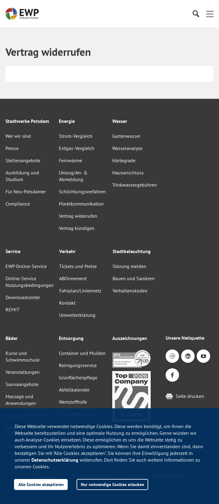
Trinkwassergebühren (134, 185)
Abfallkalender (74, 390)
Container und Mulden (82, 353)
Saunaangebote (21, 384)
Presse (12, 148)
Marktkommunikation (81, 204)
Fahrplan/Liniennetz (80, 291)
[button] (210, 13)
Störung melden (129, 266)
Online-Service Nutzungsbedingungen (29, 281)
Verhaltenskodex (130, 291)
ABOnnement (73, 278)
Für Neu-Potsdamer (25, 191)
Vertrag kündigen (77, 228)
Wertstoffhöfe (73, 402)
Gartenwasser (126, 136)
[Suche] (196, 14)
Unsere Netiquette (185, 338)
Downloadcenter (22, 297)
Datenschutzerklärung (54, 460)
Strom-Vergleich (75, 136)
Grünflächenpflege (78, 377)
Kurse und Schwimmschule (22, 356)
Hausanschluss (128, 173)
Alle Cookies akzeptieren (41, 484)
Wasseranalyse (127, 148)
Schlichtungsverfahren (82, 191)
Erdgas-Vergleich (76, 148)
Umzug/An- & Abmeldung (73, 176)
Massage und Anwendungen (20, 399)
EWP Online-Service (26, 266)
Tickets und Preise (78, 266)
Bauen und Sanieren (134, 278)
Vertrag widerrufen (78, 216)
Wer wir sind (18, 136)
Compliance (17, 204)
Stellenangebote (22, 160)
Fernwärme (70, 160)
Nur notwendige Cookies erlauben (112, 484)
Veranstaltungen (22, 372)
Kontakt (67, 303)
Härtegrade (123, 160)
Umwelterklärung (77, 315)
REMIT (12, 309)
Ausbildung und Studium (22, 176)
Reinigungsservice (78, 365)
